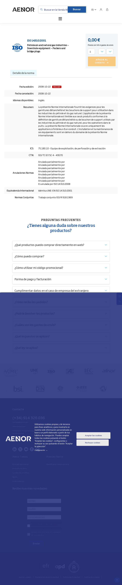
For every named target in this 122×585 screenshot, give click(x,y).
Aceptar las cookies (93, 435)
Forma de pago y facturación (33, 279)
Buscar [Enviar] (77, 9)
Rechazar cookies (92, 443)
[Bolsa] (107, 9)
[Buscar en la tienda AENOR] (62, 9)
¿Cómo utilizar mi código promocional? (39, 267)
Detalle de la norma (23, 73)
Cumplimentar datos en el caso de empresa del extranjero (52, 290)
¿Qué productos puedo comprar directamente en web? (49, 244)
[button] (94, 9)
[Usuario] (101, 9)
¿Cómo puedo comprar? (29, 256)
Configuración (41, 450)
